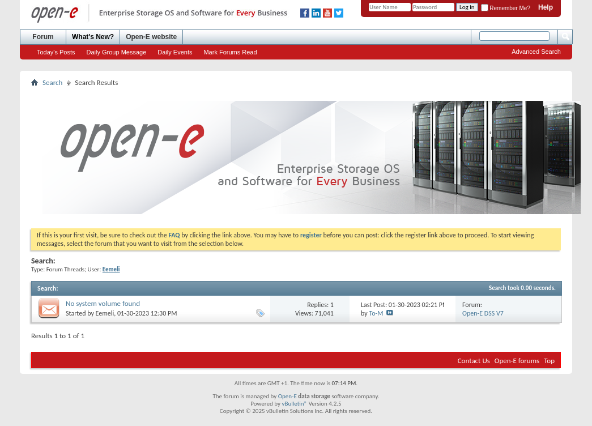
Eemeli (105, 313)
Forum (42, 37)
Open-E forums (517, 360)
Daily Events (174, 52)
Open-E (287, 396)
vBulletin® (294, 403)
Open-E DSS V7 (483, 313)
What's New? (93, 37)
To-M (376, 313)
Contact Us (474, 360)
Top (549, 360)
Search (52, 82)
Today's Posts (56, 52)
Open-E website (151, 37)
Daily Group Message (117, 52)
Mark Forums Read (230, 52)
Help (545, 7)
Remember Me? (505, 8)
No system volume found (103, 303)
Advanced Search (536, 51)
